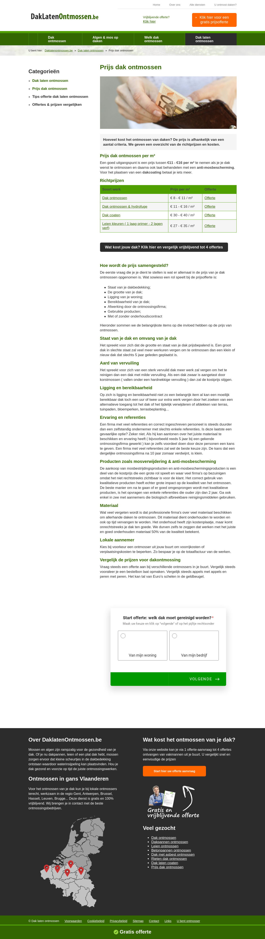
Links (168, 921)
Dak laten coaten (164, 863)
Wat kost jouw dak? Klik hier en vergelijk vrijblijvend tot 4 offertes (164, 247)
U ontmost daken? (225, 4)
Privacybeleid (118, 921)
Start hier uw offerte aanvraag (174, 771)
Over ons (175, 4)
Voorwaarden (73, 921)
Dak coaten (111, 215)
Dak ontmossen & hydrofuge (125, 207)
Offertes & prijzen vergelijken (57, 105)
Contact (154, 921)
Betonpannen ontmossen (171, 850)
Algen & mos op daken (105, 39)
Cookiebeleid (95, 921)
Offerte (209, 198)
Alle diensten (197, 4)
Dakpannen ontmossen (169, 842)
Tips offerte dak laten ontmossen (60, 97)
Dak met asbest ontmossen (173, 855)
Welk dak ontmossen (153, 39)
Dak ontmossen (57, 39)
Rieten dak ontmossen (169, 859)
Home (156, 4)
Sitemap (138, 921)
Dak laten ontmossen (204, 39)
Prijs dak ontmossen (49, 89)
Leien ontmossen (164, 846)
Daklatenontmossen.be (59, 50)
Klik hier (149, 22)
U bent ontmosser (188, 921)
